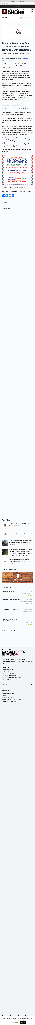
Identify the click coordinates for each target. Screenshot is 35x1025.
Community (15, 53)
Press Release (25, 53)
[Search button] (31, 202)
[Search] (4, 18)
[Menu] (32, 11)
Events (20, 53)
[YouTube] (28, 1015)
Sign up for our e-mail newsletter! (17, 1)
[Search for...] (16, 202)
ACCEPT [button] (23, 1022)
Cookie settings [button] (14, 1022)
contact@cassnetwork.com (9, 679)
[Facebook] (5, 1015)
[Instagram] (13, 1015)
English (23, 18)
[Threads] (21, 1015)
